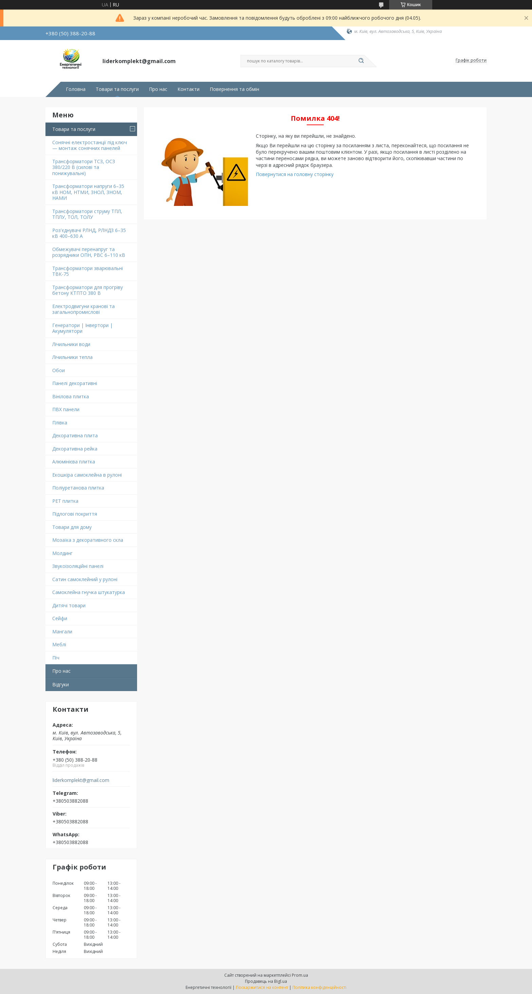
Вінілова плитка (70, 396)
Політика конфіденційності (319, 987)
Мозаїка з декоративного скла (87, 540)
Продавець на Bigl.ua (266, 981)
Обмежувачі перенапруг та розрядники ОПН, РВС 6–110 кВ (88, 252)
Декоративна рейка (74, 448)
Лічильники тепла (72, 357)
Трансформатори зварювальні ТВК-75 (87, 271)
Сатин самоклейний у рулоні (84, 579)
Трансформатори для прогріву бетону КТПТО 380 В (87, 290)
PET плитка (65, 501)
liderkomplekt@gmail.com (81, 780)
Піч (55, 657)
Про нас (158, 89)
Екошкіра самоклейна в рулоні (87, 475)
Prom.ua (300, 975)
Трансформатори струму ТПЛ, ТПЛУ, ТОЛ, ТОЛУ (87, 214)
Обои (58, 370)
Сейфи (59, 618)
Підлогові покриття (74, 514)
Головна (76, 89)
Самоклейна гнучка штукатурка (88, 592)
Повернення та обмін (234, 89)
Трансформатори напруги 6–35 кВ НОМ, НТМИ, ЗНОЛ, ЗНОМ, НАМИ (88, 192)
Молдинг (62, 553)
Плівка (59, 422)
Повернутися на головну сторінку (295, 174)
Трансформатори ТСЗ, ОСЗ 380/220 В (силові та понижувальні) (83, 167)
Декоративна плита (75, 435)
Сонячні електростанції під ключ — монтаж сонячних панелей (89, 145)
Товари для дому (72, 527)
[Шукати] (361, 61)
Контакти (188, 89)
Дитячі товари (69, 605)
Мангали (62, 631)
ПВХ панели (65, 409)
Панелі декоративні (74, 383)
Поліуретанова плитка (78, 487)
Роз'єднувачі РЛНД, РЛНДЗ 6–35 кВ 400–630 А (89, 233)
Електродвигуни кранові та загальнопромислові (83, 309)
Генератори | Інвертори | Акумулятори (82, 328)
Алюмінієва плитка (73, 461)
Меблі (59, 644)
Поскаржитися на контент (262, 987)
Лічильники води (71, 344)
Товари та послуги (117, 89)
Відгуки (60, 684)
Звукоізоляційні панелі (77, 566)
